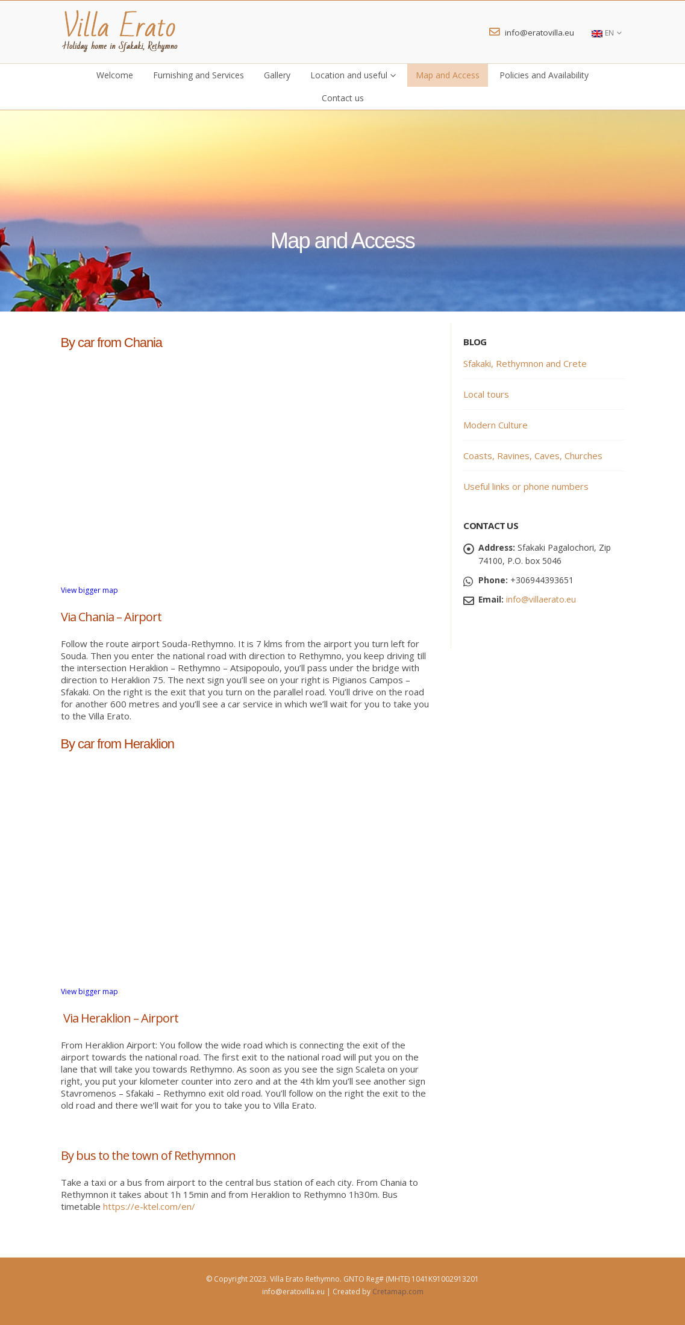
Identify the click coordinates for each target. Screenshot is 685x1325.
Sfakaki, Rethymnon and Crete (525, 363)
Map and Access (448, 75)
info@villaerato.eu (541, 599)
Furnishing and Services (198, 75)
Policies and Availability (544, 75)
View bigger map (89, 590)
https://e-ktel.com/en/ (149, 1206)
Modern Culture (495, 425)
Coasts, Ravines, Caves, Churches (532, 455)
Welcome (114, 75)
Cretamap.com (398, 1291)
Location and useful (348, 75)
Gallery (277, 75)
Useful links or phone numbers (526, 486)
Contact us (343, 98)
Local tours (486, 394)
